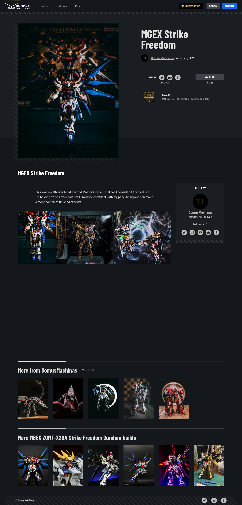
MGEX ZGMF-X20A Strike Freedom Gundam (185, 99)
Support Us (191, 6)
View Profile (88, 370)
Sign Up (230, 6)
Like (209, 77)
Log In (213, 6)
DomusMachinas (162, 58)
